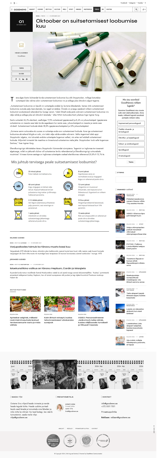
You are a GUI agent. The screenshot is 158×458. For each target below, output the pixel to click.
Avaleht (61, 428)
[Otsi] (142, 180)
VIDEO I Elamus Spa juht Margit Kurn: (136, 214)
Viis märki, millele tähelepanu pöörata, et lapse (136, 342)
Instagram (132, 3)
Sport (141, 224)
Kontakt (95, 428)
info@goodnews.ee (109, 403)
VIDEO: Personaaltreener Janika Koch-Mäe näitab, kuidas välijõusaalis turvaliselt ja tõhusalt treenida (93, 321)
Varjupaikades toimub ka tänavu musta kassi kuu (40, 246)
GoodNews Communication (94, 454)
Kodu (37, 16)
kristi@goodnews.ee (71, 411)
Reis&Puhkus (131, 306)
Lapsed (141, 337)
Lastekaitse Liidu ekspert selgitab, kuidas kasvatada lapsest (134, 326)
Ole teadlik (130, 290)
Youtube (140, 3)
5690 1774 (69, 408)
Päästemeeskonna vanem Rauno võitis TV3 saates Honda (135, 201)
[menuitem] (32, 9)
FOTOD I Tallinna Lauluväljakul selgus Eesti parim (136, 246)
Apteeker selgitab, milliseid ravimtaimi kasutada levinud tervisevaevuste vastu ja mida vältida (25, 321)
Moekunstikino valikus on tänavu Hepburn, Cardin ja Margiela (48, 268)
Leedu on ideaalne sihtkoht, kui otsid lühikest (135, 311)
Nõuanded (142, 272)
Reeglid (70, 428)
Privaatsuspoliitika (109, 412)
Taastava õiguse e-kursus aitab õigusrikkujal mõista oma (135, 262)
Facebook (124, 3)
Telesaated (130, 196)
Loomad (23, 243)
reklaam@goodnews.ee (120, 417)
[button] (11, 9)
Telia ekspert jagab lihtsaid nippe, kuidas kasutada (136, 295)
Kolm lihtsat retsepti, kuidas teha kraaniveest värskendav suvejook (59, 320)
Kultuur (23, 264)
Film (27, 264)
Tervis (43, 16)
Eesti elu (18, 243)
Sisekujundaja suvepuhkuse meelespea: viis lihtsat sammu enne (135, 278)
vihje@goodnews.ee (18, 417)
